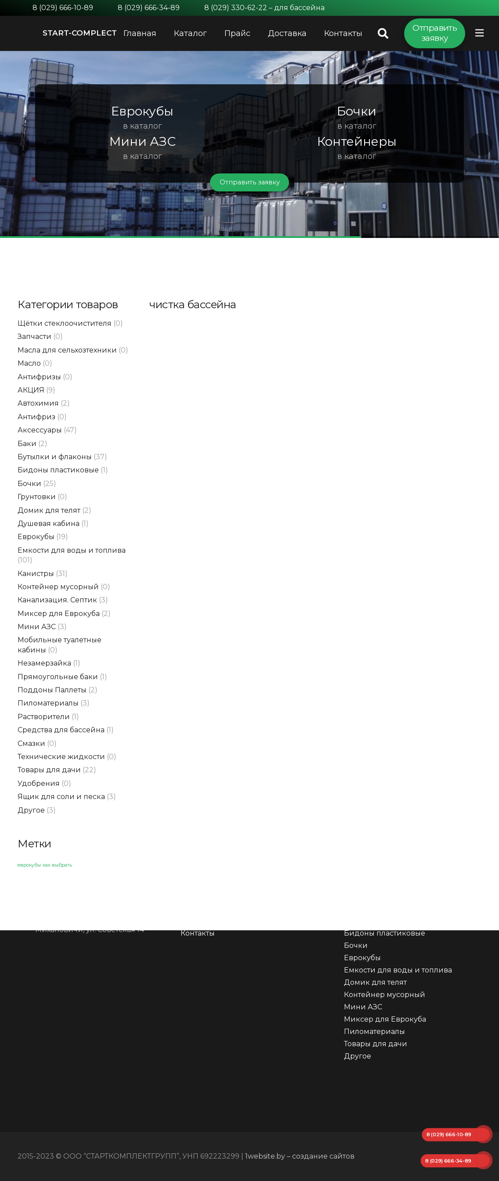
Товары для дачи (49, 770)
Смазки (31, 743)
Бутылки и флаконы (55, 457)
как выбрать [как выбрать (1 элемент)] (57, 865)
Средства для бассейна (61, 730)
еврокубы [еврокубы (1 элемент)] (29, 865)
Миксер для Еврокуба (59, 613)
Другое (31, 810)
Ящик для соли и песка (61, 796)
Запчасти (34, 336)
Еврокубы (36, 537)
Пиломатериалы (48, 703)
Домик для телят (49, 510)
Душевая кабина (49, 523)
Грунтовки (37, 497)
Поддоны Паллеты (52, 690)
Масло (29, 363)
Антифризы (39, 377)
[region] (249, 144)
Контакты (198, 933)
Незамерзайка (44, 663)
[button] (18, 144)
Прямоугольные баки (58, 677)
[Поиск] (382, 33)
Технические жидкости (61, 757)
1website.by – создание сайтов (299, 1156)
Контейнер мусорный (58, 587)
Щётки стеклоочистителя (65, 323)
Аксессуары (40, 430)
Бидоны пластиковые (58, 470)
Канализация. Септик (57, 600)
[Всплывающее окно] (479, 33)
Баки (27, 443)
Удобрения (39, 783)
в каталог (142, 126)
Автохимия (38, 403)
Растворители (44, 717)
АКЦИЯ (31, 390)
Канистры (36, 573)
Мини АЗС (37, 627)
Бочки (29, 483)
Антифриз (36, 417)
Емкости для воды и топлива (72, 550)
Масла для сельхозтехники (67, 350)
